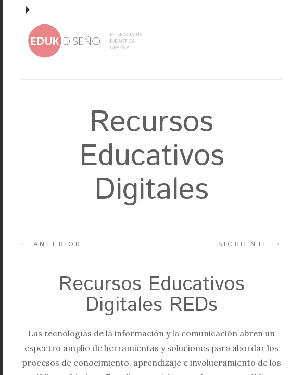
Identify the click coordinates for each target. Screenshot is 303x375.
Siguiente (250, 244)
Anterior (51, 244)
